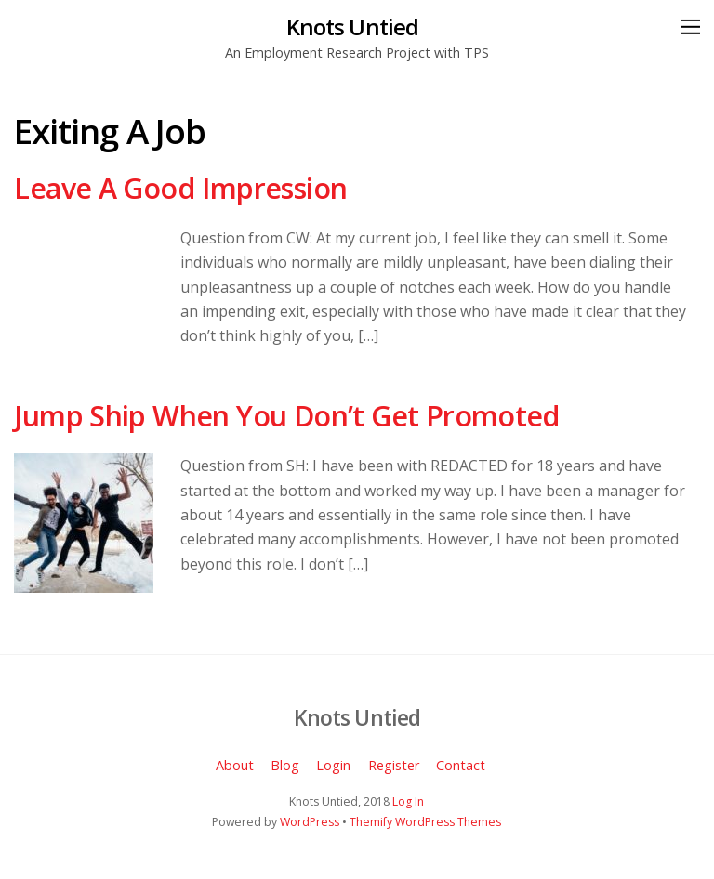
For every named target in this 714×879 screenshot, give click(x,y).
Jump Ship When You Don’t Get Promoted (287, 416)
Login (333, 765)
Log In (408, 801)
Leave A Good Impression (180, 188)
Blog (285, 765)
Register (393, 765)
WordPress (309, 822)
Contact (460, 765)
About (235, 765)
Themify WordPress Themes (425, 822)
